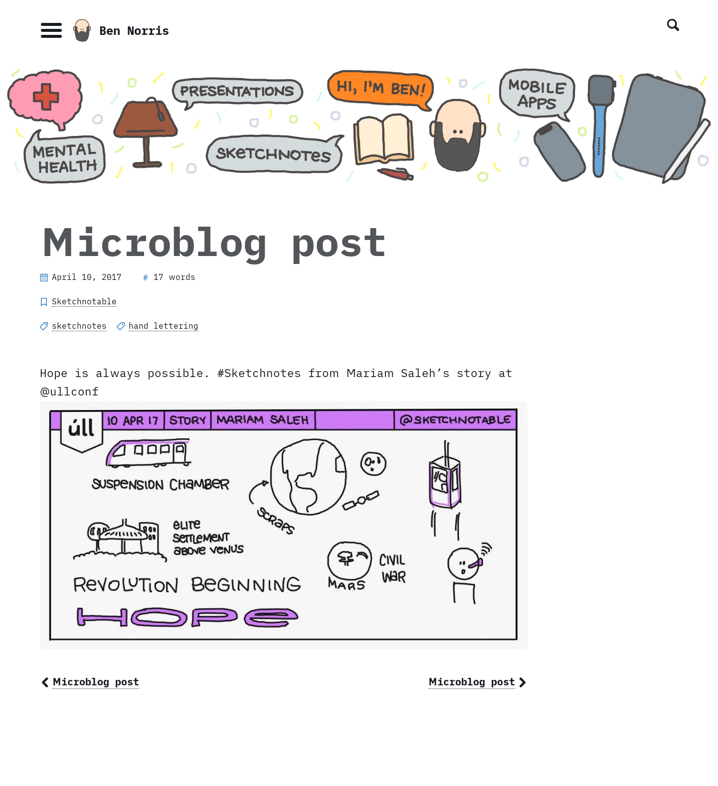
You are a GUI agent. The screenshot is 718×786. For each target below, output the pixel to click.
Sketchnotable (84, 301)
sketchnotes (79, 326)
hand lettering (163, 326)
